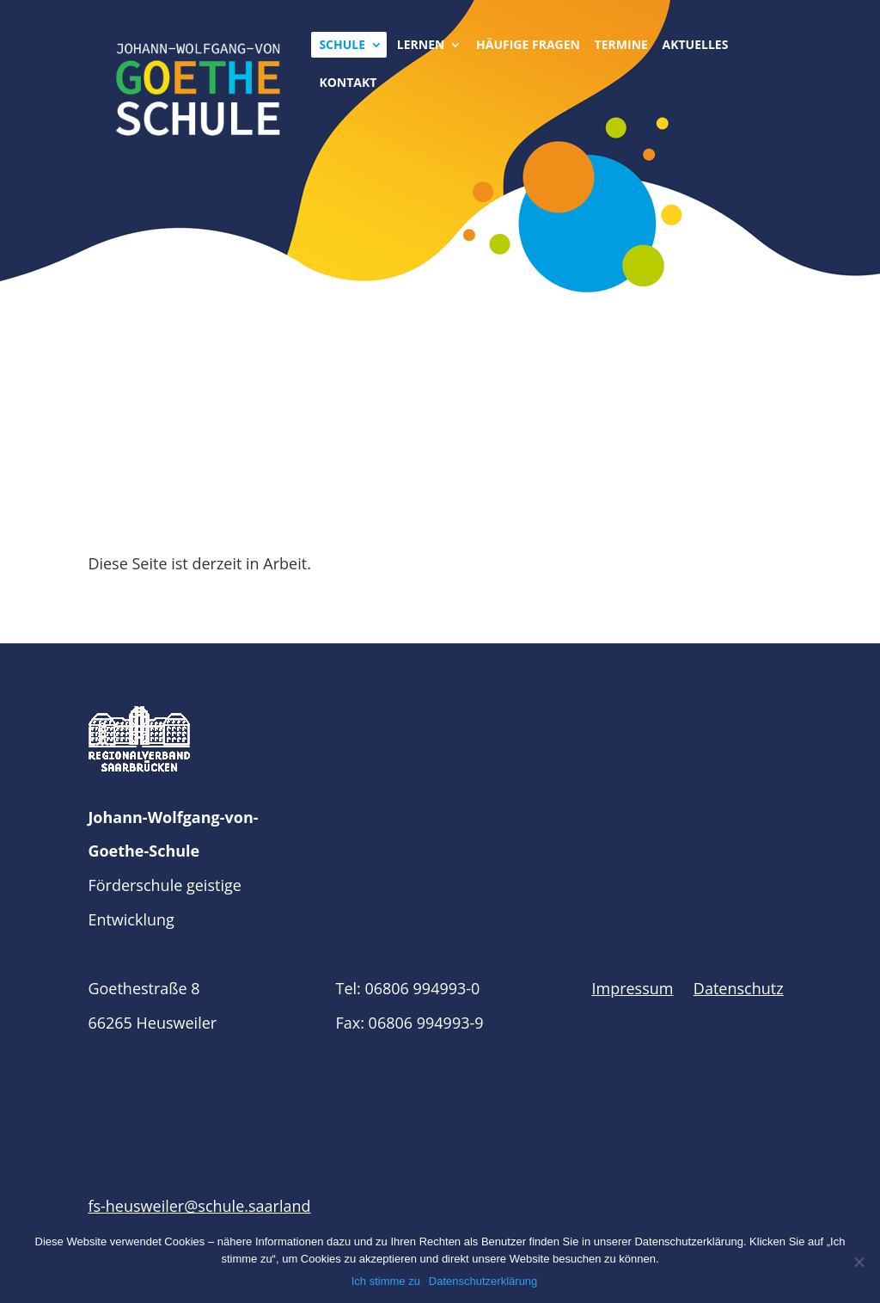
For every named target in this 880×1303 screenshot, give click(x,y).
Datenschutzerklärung (483, 1281)
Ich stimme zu (385, 1281)
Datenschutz (739, 988)
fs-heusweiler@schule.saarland (199, 1205)
